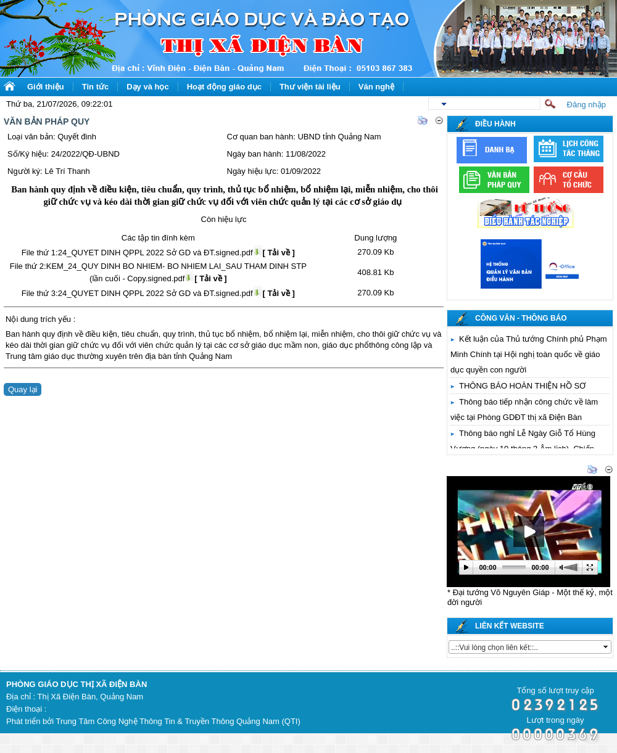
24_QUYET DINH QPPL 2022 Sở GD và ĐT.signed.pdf (176, 252)
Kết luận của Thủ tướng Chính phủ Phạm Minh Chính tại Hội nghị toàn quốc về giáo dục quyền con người (528, 354)
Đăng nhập (586, 104)
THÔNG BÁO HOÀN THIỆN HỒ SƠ (522, 385)
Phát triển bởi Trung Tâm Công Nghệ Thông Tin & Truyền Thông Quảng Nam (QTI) (153, 721)
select (606, 647)
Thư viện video (479, 470)
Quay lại (22, 389)
